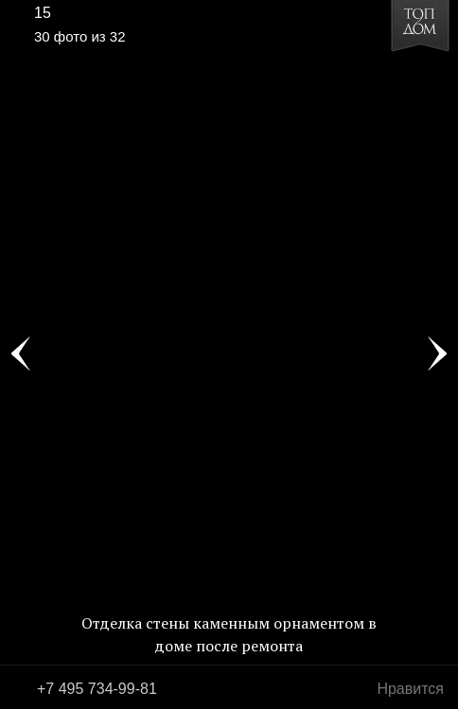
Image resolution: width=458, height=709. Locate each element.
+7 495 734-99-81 (97, 689)
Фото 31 (437, 354)
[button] (86, 72)
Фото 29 (21, 354)
